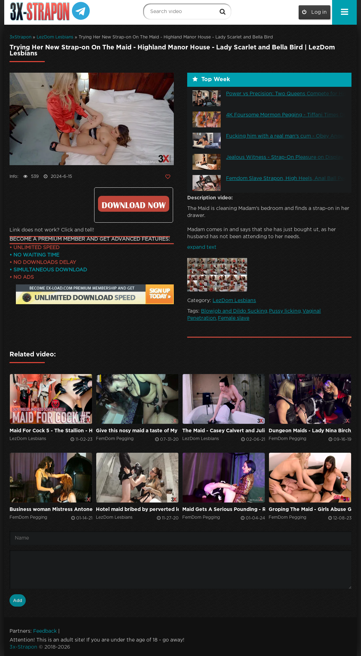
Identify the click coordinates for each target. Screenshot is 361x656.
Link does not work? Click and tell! (52, 230)
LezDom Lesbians (55, 37)
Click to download (133, 204)
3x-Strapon (23, 647)
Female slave (233, 318)
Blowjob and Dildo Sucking (234, 311)
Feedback (45, 631)
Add (17, 600)
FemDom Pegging (115, 439)
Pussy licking (285, 311)
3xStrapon (20, 37)
